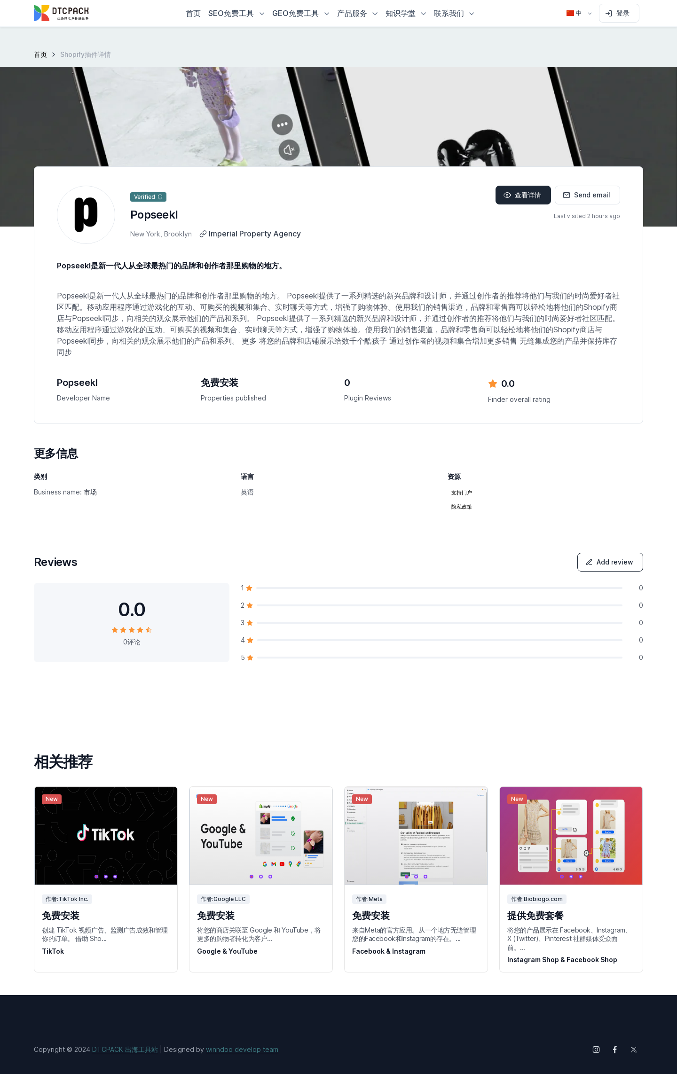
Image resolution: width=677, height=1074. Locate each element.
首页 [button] (193, 13)
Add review (609, 562)
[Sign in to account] (619, 13)
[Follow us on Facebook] (615, 1049)
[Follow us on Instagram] (596, 1049)
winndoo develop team (242, 1049)
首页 (40, 54)
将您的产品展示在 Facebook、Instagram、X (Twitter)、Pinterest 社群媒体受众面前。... (569, 938)
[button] (236, 13)
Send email (586, 195)
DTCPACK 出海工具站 (125, 1049)
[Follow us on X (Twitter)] (633, 1049)
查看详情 (522, 195)
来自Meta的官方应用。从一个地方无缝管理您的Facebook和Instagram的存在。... (414, 934)
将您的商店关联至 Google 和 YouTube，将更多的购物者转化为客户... (259, 934)
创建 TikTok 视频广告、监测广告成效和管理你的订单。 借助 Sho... (105, 934)
